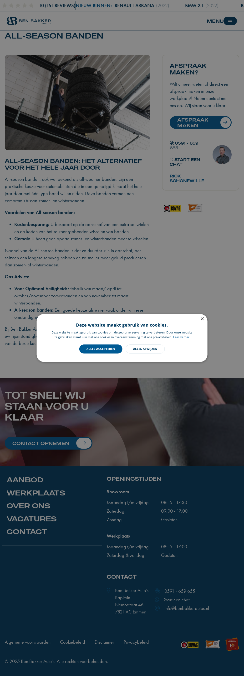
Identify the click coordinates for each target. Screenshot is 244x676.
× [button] (202, 319)
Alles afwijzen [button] (145, 349)
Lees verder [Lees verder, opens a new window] (181, 337)
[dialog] (122, 338)
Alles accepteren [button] (100, 349)
